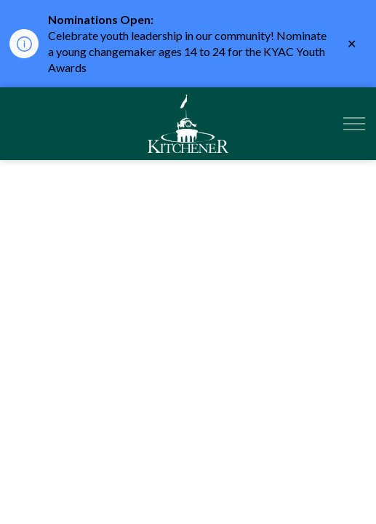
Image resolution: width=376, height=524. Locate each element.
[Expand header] (354, 123)
